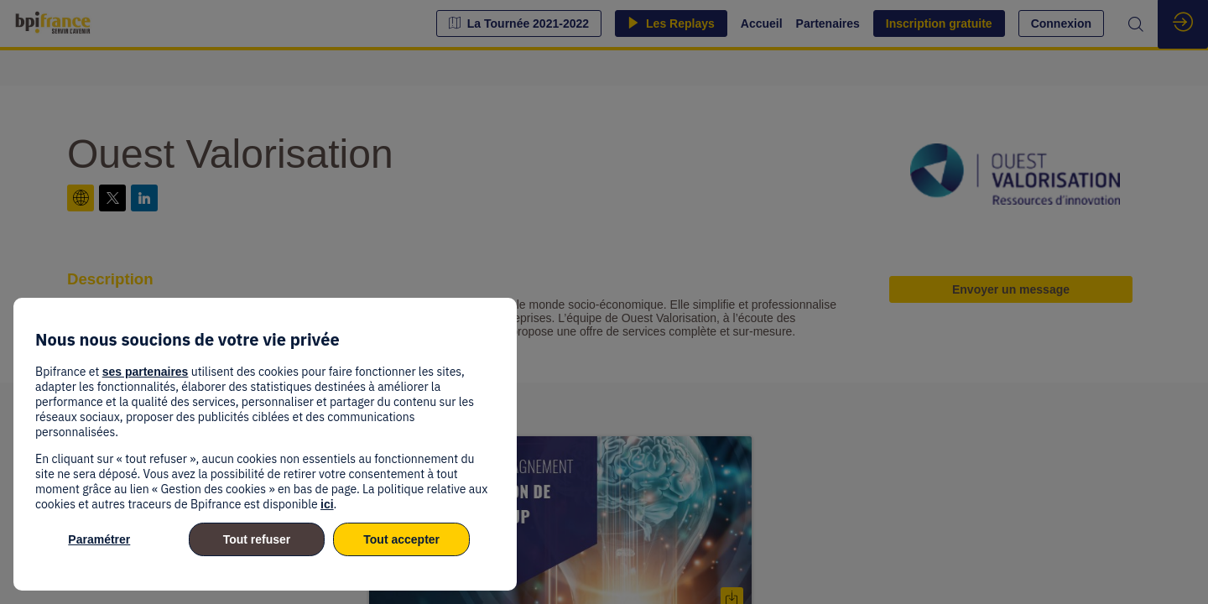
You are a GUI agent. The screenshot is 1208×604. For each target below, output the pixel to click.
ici (327, 504)
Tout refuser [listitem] (257, 539)
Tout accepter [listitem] (401, 539)
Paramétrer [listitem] (99, 539)
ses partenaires (145, 371)
